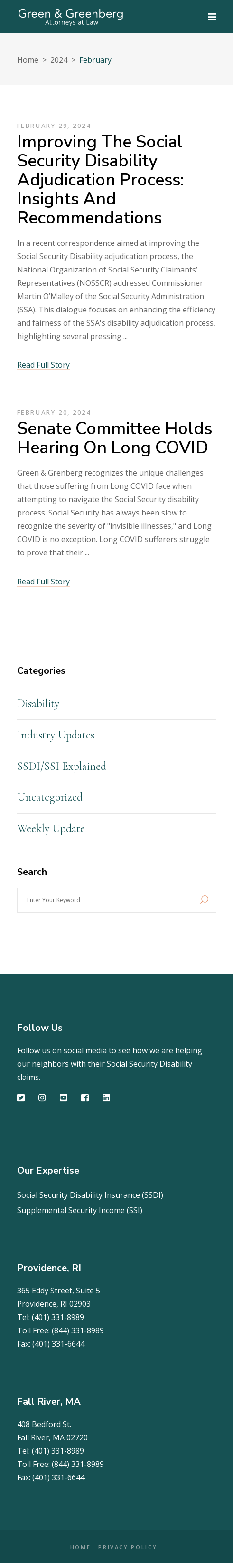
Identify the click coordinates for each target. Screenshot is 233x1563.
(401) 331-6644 (58, 1344)
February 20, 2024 (54, 412)
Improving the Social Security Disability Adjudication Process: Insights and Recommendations (100, 180)
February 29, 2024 (54, 125)
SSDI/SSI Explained (61, 766)
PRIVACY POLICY (127, 1547)
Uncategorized (50, 797)
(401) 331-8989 (58, 1317)
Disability (38, 703)
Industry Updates (55, 735)
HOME (80, 1547)
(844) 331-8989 (78, 1330)
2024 (58, 60)
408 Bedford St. (44, 1424)
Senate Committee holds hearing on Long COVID (114, 438)
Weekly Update (51, 828)
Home (27, 60)
